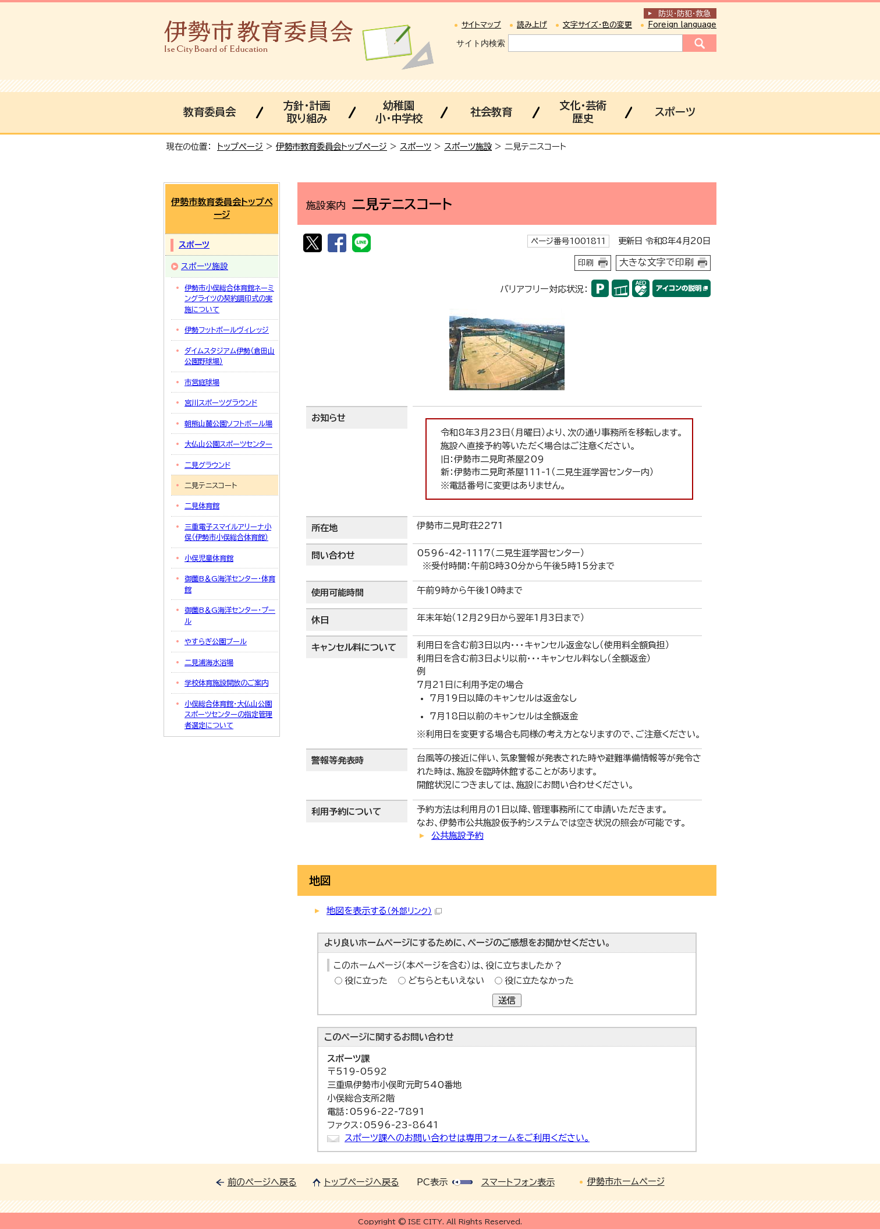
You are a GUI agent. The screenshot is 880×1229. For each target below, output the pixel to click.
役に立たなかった (539, 980)
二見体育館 (201, 505)
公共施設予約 (457, 835)
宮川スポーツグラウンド (220, 402)
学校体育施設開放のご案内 (226, 682)
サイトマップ (481, 25)
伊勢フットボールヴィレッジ (226, 329)
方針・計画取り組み (306, 111)
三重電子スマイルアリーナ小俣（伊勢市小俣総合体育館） (227, 532)
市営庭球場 (201, 382)
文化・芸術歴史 (582, 111)
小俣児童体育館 (208, 558)
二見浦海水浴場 (208, 662)
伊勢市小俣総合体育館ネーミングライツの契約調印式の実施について (229, 298)
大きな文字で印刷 (656, 262)
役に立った (366, 980)
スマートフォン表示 (518, 1182)
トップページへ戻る (361, 1182)
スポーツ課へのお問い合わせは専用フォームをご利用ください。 (467, 1137)
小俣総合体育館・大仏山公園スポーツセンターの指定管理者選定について (228, 714)
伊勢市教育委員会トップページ (331, 146)
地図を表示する (384, 910)
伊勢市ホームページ (626, 1181)
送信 (507, 1000)
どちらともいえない (446, 980)
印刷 (586, 263)
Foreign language (682, 25)
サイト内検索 (480, 43)
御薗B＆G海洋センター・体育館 (229, 583)
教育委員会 (209, 112)
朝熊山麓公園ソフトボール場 (228, 423)
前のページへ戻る (262, 1182)
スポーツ (675, 112)
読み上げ (532, 25)
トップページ (240, 146)
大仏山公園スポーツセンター (228, 443)
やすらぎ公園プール (215, 641)
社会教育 (491, 112)
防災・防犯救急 (684, 13)
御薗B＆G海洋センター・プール (229, 615)
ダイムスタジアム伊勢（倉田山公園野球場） (229, 356)
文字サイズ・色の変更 (597, 25)
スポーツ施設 (468, 146)
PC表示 (432, 1182)
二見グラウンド (207, 464)
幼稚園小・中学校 (399, 111)
